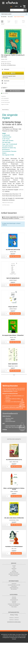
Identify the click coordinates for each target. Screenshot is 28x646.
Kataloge (5, 429)
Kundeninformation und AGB (14, 585)
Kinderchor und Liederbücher (14, 604)
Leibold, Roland (12, 280)
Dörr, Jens (14, 548)
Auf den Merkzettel (4, 100)
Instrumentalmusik (14, 599)
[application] (13, 73)
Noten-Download (7, 416)
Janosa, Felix (13, 251)
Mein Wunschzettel (14, 572)
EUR (16, 6)
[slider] (17, 73)
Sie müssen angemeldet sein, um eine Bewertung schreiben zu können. (12, 217)
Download (14, 601)
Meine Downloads (14, 575)
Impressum (14, 583)
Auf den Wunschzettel (5, 102)
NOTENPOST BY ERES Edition (14, 621)
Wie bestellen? (14, 589)
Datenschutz (14, 586)
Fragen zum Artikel (4, 104)
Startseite (14, 597)
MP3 (4, 423)
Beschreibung (5, 109)
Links (14, 567)
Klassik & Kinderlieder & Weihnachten (14, 425)
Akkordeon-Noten (9, 418)
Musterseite (5, 80)
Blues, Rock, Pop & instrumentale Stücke (14, 427)
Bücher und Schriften (14, 605)
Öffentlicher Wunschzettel (14, 574)
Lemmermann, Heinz (14, 520)
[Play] (4, 73)
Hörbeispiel (13, 74)
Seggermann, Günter (13, 366)
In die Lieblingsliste (5, 98)
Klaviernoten (8, 419)
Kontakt (14, 565)
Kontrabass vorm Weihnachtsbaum (13, 401)
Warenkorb (14, 568)
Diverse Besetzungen (10, 421)
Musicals (14, 602)
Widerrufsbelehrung (14, 587)
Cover (4, 83)
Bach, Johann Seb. (14, 461)
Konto (14, 570)
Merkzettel (14, 571)
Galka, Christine (14, 491)
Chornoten (14, 598)
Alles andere (14, 606)
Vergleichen (3, 96)
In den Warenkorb (15, 90)
